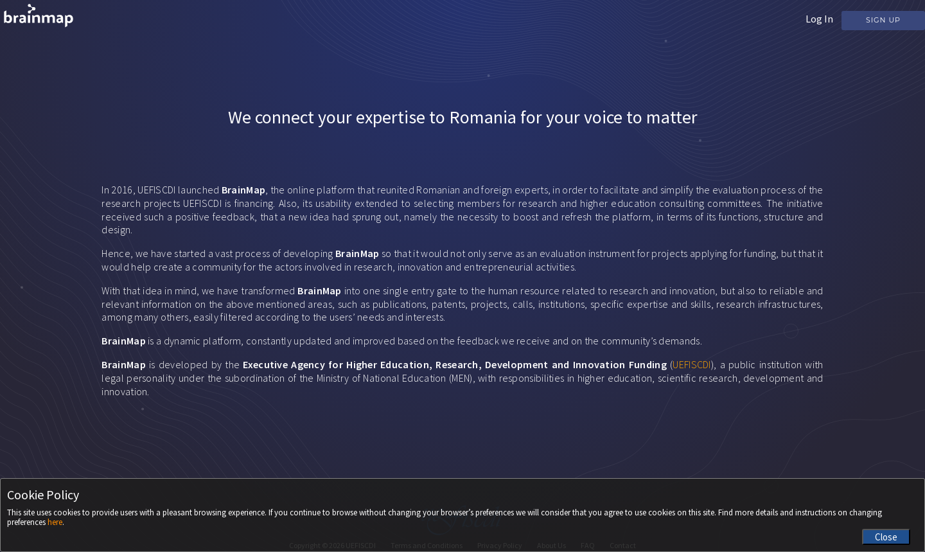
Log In (819, 18)
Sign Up (883, 19)
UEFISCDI (691, 364)
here (55, 522)
